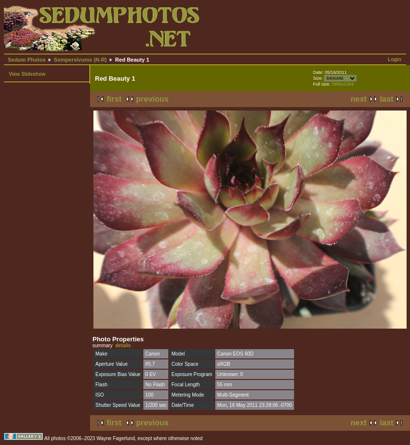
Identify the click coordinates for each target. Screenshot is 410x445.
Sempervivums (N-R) (80, 60)
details (123, 345)
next (359, 99)
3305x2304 (343, 84)
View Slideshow (27, 74)
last (386, 99)
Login (394, 59)
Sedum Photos (27, 60)
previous (152, 99)
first (114, 99)
